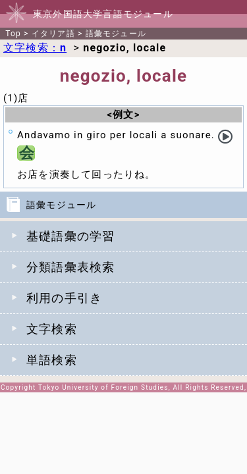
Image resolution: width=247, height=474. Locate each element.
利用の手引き (64, 298)
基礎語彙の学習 (70, 236)
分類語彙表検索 (70, 267)
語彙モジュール (116, 33)
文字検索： (35, 47)
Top (13, 33)
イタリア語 (53, 33)
